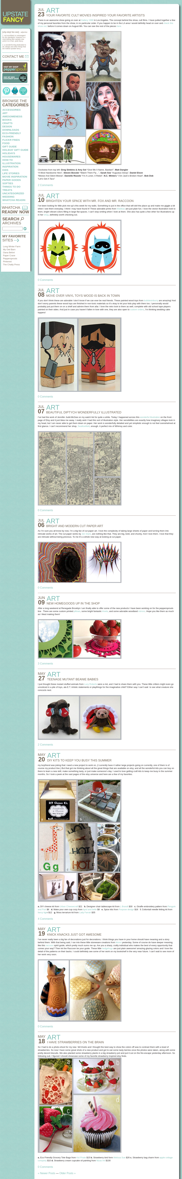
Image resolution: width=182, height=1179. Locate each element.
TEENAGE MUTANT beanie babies (72, 679)
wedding (8, 196)
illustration (11, 163)
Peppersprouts (10, 258)
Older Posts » (67, 1173)
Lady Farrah (85, 912)
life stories (10, 173)
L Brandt (124, 906)
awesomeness (12, 116)
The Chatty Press (11, 264)
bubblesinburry (151, 300)
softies (7, 183)
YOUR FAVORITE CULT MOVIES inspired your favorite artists (95, 15)
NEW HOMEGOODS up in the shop (73, 603)
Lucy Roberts (90, 684)
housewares (11, 156)
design (7, 126)
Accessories (11, 109)
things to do (11, 186)
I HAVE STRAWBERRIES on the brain (75, 1042)
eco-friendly (11, 133)
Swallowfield (84, 426)
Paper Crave (9, 255)
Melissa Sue (119, 1157)
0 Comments (45, 279)
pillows (77, 611)
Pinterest (7, 261)
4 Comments (45, 918)
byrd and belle (90, 909)
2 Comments (45, 185)
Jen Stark (86, 534)
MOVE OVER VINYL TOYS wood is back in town (83, 295)
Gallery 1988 (87, 20)
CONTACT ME (15, 56)
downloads (10, 129)
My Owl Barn (9, 249)
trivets (105, 611)
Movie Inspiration (14, 176)
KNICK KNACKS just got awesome (74, 934)
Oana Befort (9, 252)
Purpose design (126, 909)
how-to (7, 159)
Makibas (121, 208)
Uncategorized (13, 193)
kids (5, 170)
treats (7, 190)
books (7, 119)
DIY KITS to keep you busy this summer (79, 760)
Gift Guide (9, 146)
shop (46, 214)
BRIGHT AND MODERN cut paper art (74, 526)
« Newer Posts (46, 1173)
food (6, 143)
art (5, 113)
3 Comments (45, 663)
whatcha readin (13, 200)
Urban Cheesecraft (69, 906)
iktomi (118, 942)
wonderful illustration (150, 417)
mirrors (141, 611)
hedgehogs (107, 948)
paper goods (11, 180)
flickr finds (11, 139)
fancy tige (42, 912)
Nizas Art (101, 1160)
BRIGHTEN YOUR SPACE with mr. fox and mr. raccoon (89, 201)
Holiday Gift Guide (15, 149)
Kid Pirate (81, 1157)
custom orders (137, 309)
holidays (8, 153)
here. (119, 26)
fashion (8, 136)
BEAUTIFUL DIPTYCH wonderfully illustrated (83, 412)
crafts (7, 123)
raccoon (49, 945)
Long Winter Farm (11, 246)
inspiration (10, 166)
